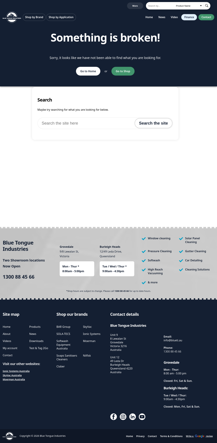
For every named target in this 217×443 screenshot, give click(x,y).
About (6, 334)
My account (10, 348)
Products (35, 327)
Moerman (89, 341)
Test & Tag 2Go (38, 348)
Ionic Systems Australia (16, 371)
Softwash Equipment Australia (63, 344)
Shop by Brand (34, 17)
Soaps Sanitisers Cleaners (66, 357)
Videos (7, 341)
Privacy (140, 436)
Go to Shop (123, 72)
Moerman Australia (14, 379)
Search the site (153, 124)
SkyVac (87, 327)
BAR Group (63, 327)
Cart (137, 6)
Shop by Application (61, 17)
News (161, 17)
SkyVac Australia (12, 375)
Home (149, 17)
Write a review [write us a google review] (74, 6)
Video (174, 17)
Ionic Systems (92, 334)
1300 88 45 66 (12, 6)
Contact (206, 17)
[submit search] (206, 6)
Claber (60, 366)
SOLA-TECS (63, 334)
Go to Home (88, 72)
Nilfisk (87, 355)
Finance (189, 17)
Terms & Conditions (171, 436)
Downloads (36, 341)
